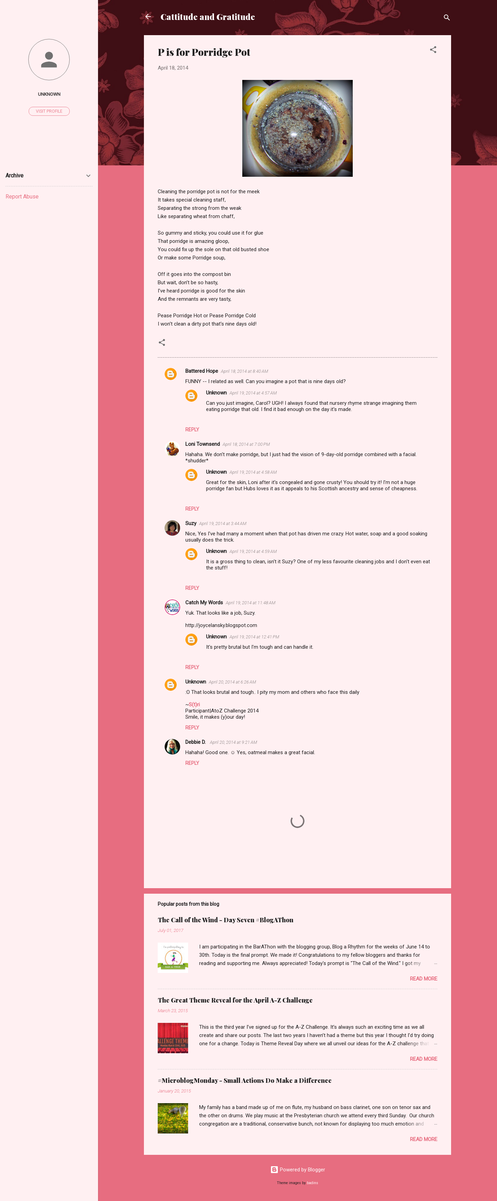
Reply (192, 429)
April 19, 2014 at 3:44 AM (222, 523)
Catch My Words (204, 602)
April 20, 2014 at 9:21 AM (233, 742)
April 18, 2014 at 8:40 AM (244, 371)
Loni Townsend (202, 444)
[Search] (447, 18)
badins (312, 1183)
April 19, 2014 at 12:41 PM (254, 636)
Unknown (216, 393)
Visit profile (49, 111)
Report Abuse (22, 196)
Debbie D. (196, 742)
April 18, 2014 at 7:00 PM (246, 444)
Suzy (190, 523)
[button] (433, 50)
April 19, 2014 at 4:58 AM (253, 472)
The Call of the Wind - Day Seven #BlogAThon (225, 920)
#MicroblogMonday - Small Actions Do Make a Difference (245, 1080)
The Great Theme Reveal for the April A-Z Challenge (235, 1000)
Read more (423, 979)
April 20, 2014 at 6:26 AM (232, 682)
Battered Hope (201, 371)
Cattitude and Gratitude (207, 16)
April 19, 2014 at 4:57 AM (253, 393)
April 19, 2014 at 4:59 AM (253, 551)
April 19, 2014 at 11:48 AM (250, 602)
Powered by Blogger (297, 1170)
